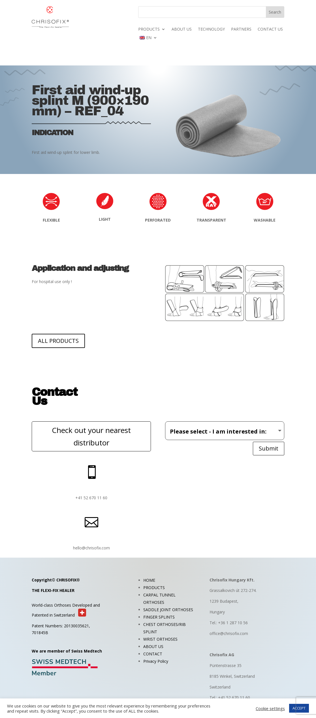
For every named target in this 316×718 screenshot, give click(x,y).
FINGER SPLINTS (159, 617)
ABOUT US (182, 29)
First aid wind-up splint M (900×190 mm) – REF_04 (90, 100)
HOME (149, 580)
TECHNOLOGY (211, 29)
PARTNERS (241, 29)
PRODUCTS (149, 29)
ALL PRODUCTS (58, 341)
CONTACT (152, 654)
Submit (268, 448)
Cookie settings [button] (270, 708)
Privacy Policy (155, 661)
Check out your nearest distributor (91, 436)
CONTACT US (270, 29)
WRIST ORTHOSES (160, 639)
